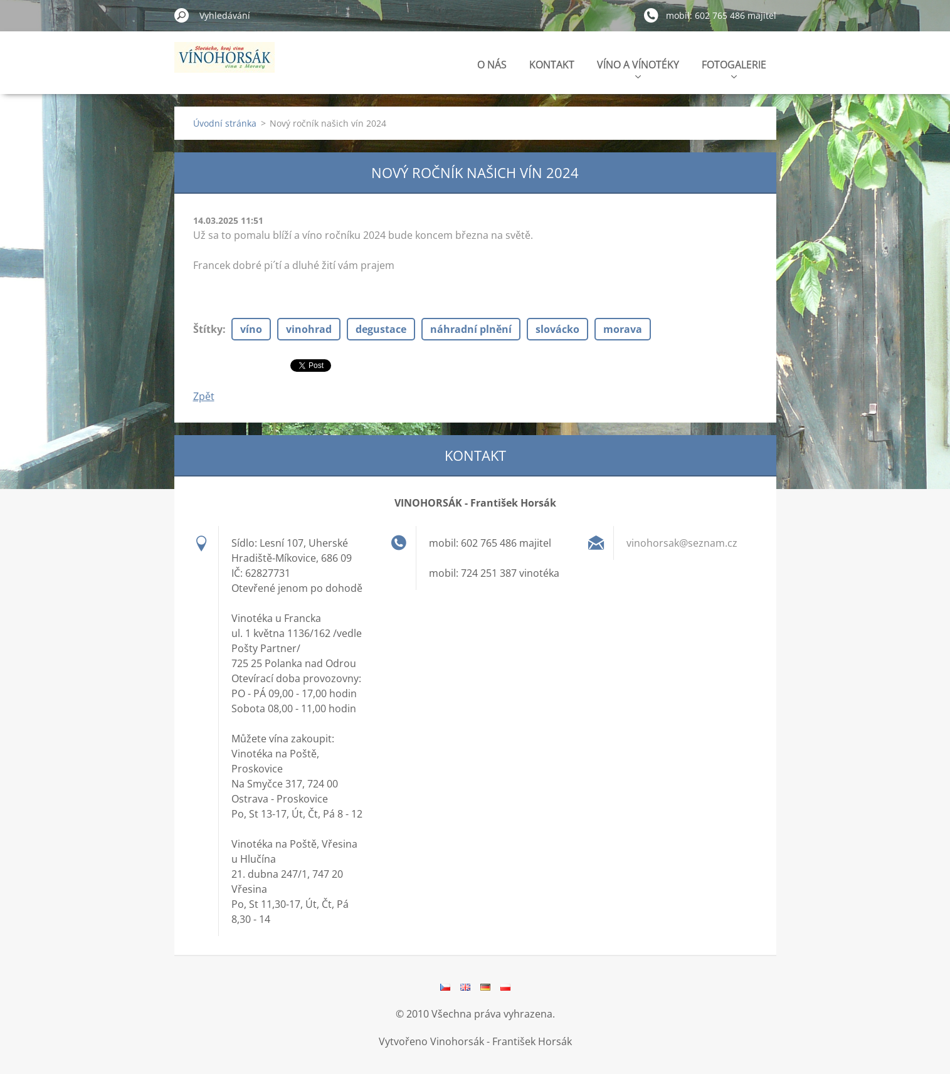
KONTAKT (551, 64)
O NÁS (492, 64)
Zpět (203, 396)
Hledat (181, 15)
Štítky (208, 329)
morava (622, 329)
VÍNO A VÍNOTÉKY (638, 68)
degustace (381, 329)
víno (251, 329)
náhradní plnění (471, 329)
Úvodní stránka (224, 123)
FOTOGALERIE (734, 68)
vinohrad (309, 329)
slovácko (557, 329)
